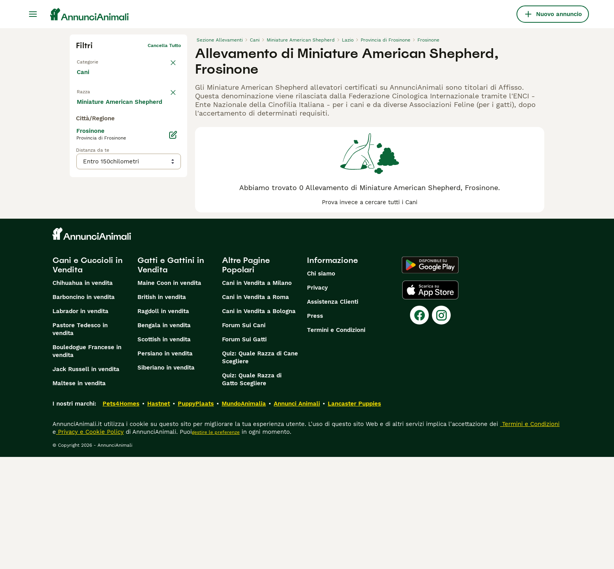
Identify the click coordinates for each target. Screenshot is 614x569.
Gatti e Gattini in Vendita (170, 377)
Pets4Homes (121, 515)
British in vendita (161, 409)
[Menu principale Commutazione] (33, 14)
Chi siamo (321, 385)
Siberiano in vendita (166, 479)
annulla (172, 88)
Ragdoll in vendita (163, 423)
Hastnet (158, 515)
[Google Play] (430, 377)
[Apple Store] (430, 402)
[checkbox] (80, 125)
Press (315, 427)
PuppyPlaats (196, 515)
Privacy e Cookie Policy (90, 543)
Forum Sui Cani (243, 437)
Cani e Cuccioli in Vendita (87, 377)
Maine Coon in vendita (169, 395)
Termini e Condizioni (336, 442)
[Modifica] (173, 282)
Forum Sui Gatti (244, 451)
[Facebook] (419, 427)
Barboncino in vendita (83, 409)
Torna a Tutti (91, 58)
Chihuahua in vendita (82, 395)
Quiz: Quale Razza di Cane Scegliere (260, 469)
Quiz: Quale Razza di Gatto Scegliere (252, 491)
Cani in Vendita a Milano (257, 395)
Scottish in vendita (164, 451)
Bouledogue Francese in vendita (86, 463)
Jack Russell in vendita (85, 481)
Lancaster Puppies (354, 515)
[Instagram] (441, 427)
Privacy (317, 399)
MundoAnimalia (244, 515)
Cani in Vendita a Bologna (259, 423)
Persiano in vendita (165, 465)
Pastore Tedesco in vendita (80, 441)
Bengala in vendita (164, 437)
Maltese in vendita (79, 495)
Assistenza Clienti (332, 413)
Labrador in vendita (80, 423)
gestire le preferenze (216, 544)
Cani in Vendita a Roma (255, 409)
